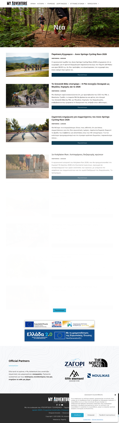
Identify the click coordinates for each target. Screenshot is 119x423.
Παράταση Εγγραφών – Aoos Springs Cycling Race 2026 (79, 54)
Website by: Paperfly (59, 419)
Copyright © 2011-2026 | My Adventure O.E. (59, 416)
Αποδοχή (77, 415)
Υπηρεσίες (51, 3)
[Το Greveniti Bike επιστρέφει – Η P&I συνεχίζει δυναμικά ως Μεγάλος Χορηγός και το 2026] (27, 104)
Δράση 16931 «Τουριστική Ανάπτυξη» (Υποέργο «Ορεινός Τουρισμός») (59, 410)
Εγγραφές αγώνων (78, 4)
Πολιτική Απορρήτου (97, 419)
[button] (115, 395)
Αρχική (33, 3)
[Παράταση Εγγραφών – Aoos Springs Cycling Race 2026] (27, 65)
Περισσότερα (93, 4)
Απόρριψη (90, 415)
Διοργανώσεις (63, 4)
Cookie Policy (87, 419)
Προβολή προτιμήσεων (107, 415)
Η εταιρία (41, 4)
